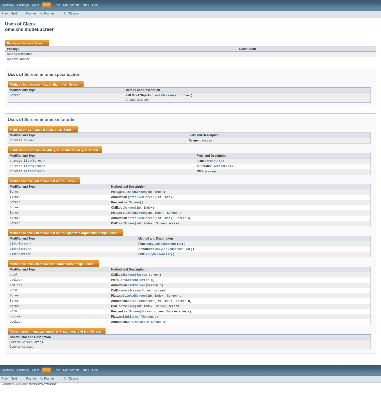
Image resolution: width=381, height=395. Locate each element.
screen (206, 141)
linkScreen (128, 284)
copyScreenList (158, 258)
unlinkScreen (129, 323)
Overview (7, 5)
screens (210, 173)
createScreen (162, 96)
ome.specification (20, 54)
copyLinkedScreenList (164, 247)
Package (23, 5)
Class (35, 5)
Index (85, 5)
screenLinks (214, 162)
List (27, 162)
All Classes (71, 13)
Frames (31, 13)
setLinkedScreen (132, 215)
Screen (39, 43)
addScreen (127, 279)
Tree (57, 5)
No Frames (46, 13)
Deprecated (71, 5)
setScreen (127, 226)
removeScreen (129, 295)
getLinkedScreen (132, 193)
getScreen (132, 204)
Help (95, 5)
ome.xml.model (18, 59)
